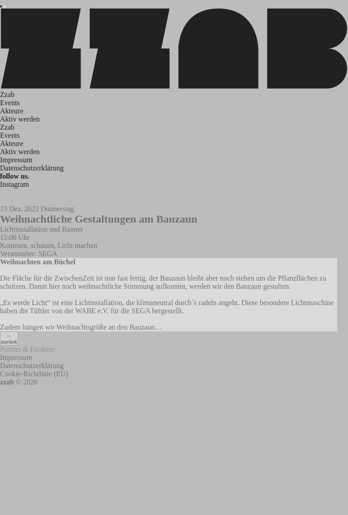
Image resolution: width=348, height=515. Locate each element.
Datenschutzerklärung (31, 168)
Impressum (16, 160)
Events (10, 103)
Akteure (12, 111)
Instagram (14, 184)
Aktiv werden (20, 119)
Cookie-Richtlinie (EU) (34, 374)
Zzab (7, 94)
